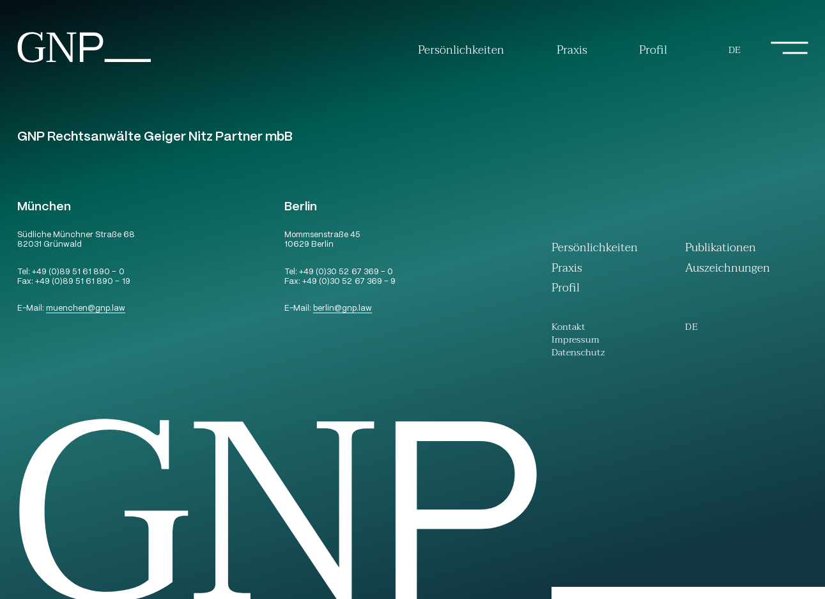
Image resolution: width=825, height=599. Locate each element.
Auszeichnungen (727, 269)
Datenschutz (578, 354)
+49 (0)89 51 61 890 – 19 (82, 282)
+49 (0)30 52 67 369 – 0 (345, 272)
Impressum (575, 341)
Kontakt (568, 328)
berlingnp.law (342, 309)
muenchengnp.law (85, 309)
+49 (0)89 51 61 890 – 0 (78, 272)
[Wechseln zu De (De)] (735, 51)
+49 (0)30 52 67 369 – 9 (348, 282)
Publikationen (720, 249)
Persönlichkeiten (461, 50)
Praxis (572, 50)
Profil (653, 50)
